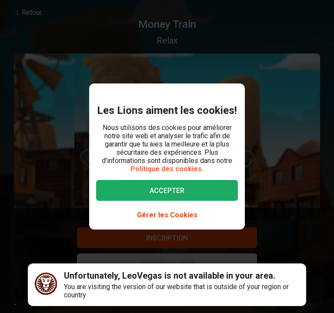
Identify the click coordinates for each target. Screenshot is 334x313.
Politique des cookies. (167, 169)
